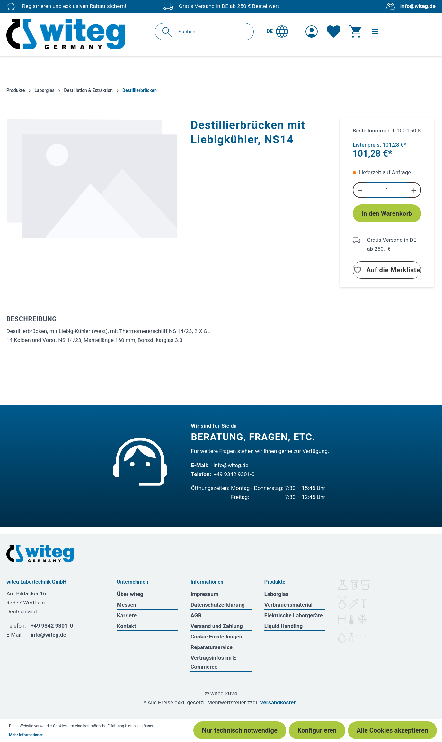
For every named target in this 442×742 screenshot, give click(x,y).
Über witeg (130, 594)
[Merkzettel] (333, 31)
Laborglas (276, 594)
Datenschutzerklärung (217, 605)
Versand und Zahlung (216, 626)
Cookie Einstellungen (216, 636)
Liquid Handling (283, 626)
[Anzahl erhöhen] (414, 190)
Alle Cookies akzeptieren (392, 730)
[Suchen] (169, 31)
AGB (195, 615)
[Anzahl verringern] (360, 190)
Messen (126, 605)
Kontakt (126, 626)
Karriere (127, 615)
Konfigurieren (317, 730)
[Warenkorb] (355, 31)
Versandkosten (278, 702)
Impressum (204, 594)
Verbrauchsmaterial (288, 605)
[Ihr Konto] (311, 31)
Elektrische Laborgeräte (293, 615)
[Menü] (375, 31)
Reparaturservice (211, 647)
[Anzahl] (387, 190)
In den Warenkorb (386, 213)
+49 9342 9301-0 (234, 474)
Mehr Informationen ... (28, 735)
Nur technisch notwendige (240, 730)
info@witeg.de (418, 6)
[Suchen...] (211, 31)
